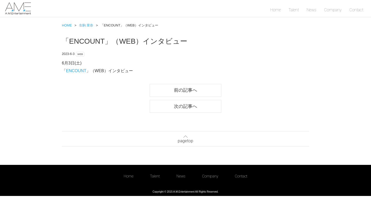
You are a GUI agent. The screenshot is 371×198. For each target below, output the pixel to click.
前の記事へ (185, 91)
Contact (356, 9)
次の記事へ (185, 107)
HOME (67, 25)
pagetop (185, 140)
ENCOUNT (76, 71)
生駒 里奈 (86, 25)
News (311, 9)
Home (275, 9)
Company (333, 9)
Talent (294, 9)
